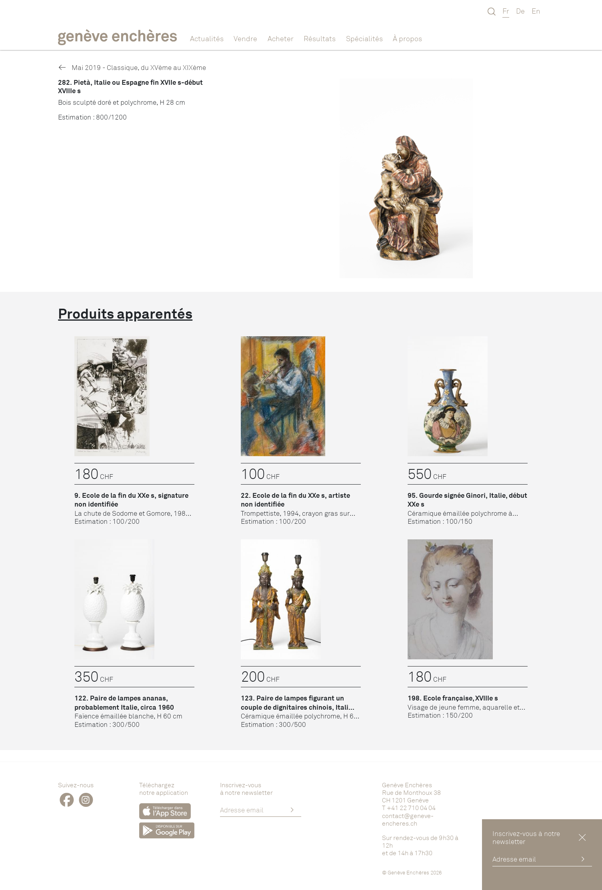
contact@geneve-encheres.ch (408, 819)
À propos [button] (407, 38)
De (520, 10)
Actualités (207, 38)
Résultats (320, 38)
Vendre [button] (245, 38)
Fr (505, 10)
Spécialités (364, 38)
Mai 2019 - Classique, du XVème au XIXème (132, 67)
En (536, 10)
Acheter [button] (281, 38)
